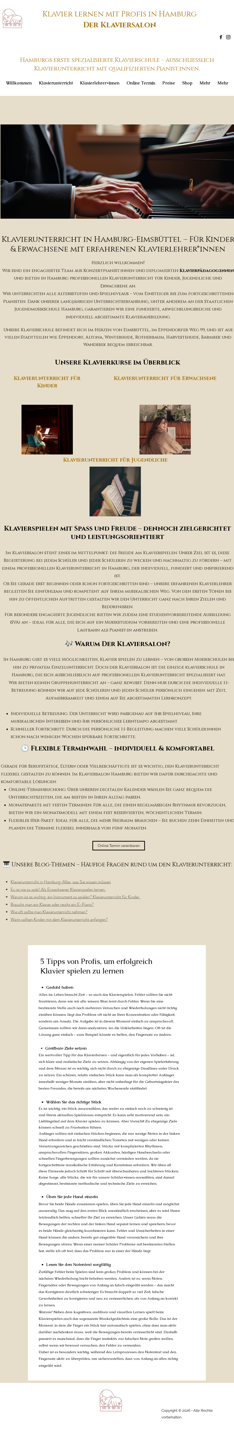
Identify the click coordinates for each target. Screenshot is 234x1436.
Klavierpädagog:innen (207, 271)
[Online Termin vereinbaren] (118, 845)
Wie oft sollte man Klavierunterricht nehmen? (49, 912)
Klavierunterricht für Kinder (47, 382)
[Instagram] (228, 37)
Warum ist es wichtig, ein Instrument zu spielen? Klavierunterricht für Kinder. (75, 897)
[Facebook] (221, 37)
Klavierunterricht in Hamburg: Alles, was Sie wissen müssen (61, 882)
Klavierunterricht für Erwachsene (165, 378)
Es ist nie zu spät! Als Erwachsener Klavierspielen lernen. (58, 889)
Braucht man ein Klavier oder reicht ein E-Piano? (52, 904)
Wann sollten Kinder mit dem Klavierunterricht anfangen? (59, 919)
